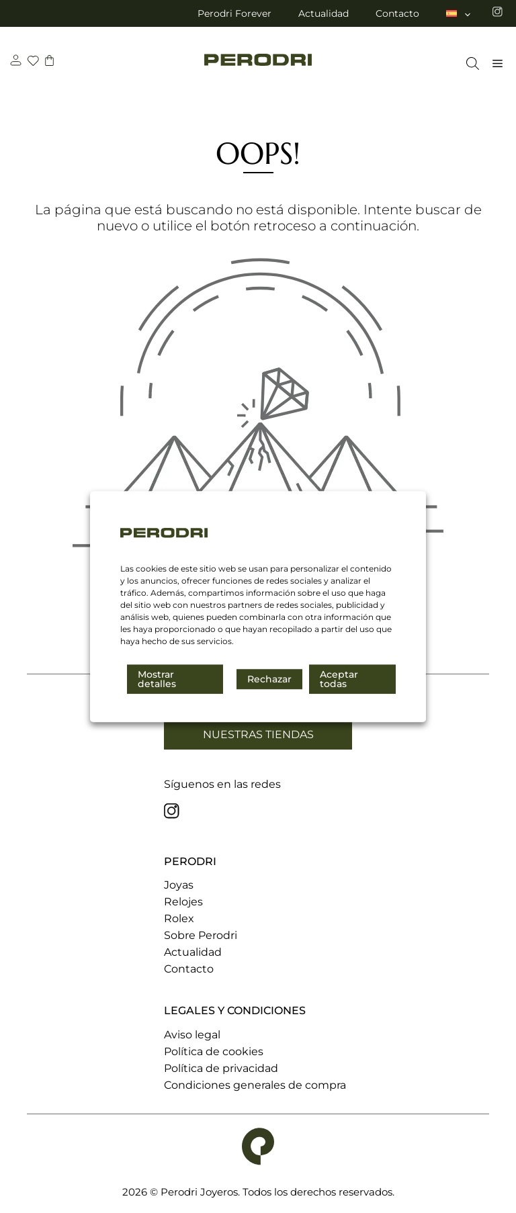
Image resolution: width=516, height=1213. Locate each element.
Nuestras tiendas (258, 734)
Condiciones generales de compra (255, 1085)
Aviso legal (192, 1034)
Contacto (397, 13)
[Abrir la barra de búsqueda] (469, 63)
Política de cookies (213, 1051)
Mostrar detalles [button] (157, 679)
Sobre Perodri (200, 935)
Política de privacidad (221, 1068)
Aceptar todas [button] (339, 679)
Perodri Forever (234, 13)
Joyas (179, 885)
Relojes (183, 901)
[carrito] (51, 62)
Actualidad (323, 13)
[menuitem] (459, 13)
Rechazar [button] (269, 679)
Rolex (179, 918)
